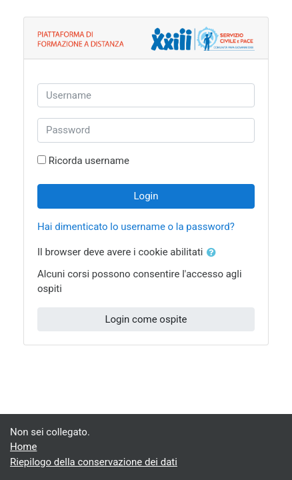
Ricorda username (89, 161)
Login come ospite (146, 319)
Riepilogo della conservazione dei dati (93, 462)
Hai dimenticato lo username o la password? (136, 227)
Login (146, 196)
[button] (214, 253)
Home (23, 447)
